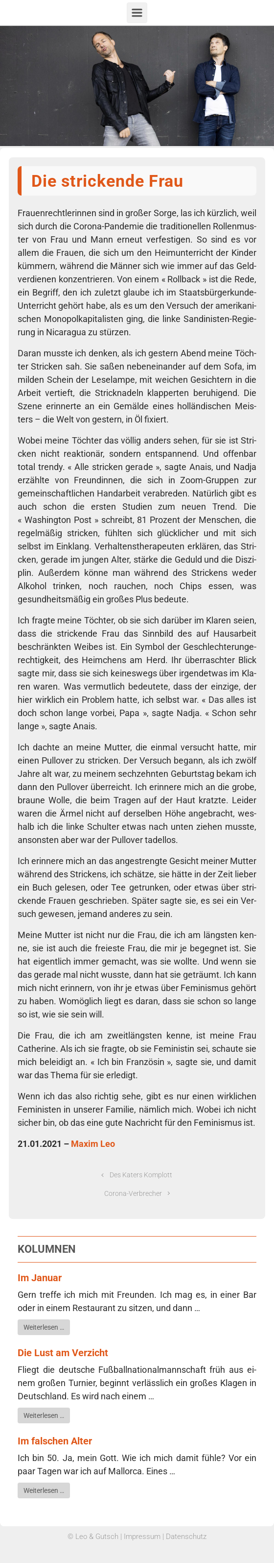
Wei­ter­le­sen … (43, 1327)
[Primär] (137, 12)
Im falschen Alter (55, 1441)
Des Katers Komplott (141, 1175)
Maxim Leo (93, 1144)
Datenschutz (186, 1536)
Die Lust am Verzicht (63, 1353)
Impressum (142, 1536)
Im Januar (40, 1278)
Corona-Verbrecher (133, 1194)
